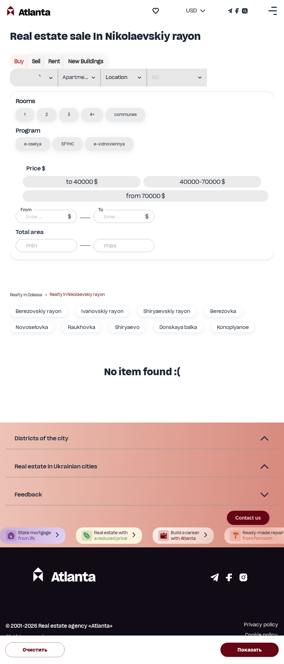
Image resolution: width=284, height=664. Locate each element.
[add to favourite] (155, 10)
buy (19, 61)
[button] (25, 115)
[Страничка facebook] (229, 579)
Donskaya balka (178, 327)
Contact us (248, 518)
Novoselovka (32, 327)
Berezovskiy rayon (38, 311)
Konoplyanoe (233, 327)
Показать (249, 650)
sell (36, 61)
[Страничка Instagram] (244, 11)
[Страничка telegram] (215, 579)
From (26, 209)
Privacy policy (261, 624)
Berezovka (223, 311)
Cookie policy (261, 635)
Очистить (35, 650)
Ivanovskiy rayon (102, 311)
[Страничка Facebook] (237, 11)
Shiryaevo (127, 327)
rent (54, 61)
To (100, 209)
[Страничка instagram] (243, 579)
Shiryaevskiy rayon (166, 311)
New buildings (86, 61)
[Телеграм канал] (231, 11)
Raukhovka (81, 327)
